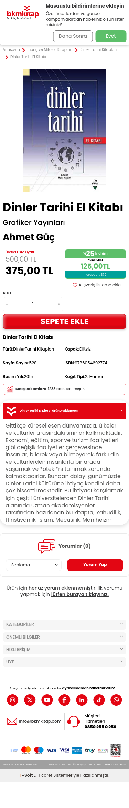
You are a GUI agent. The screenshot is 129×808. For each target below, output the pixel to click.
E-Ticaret (43, 775)
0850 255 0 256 (101, 727)
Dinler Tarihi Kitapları (98, 49)
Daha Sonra (73, 36)
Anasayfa (11, 49)
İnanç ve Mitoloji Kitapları (50, 49)
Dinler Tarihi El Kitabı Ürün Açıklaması (64, 411)
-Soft (27, 775)
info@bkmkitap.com (40, 721)
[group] (64, 130)
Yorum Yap (95, 564)
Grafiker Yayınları (34, 223)
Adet (7, 293)
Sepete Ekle (65, 321)
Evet (111, 36)
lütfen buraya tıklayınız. (80, 594)
